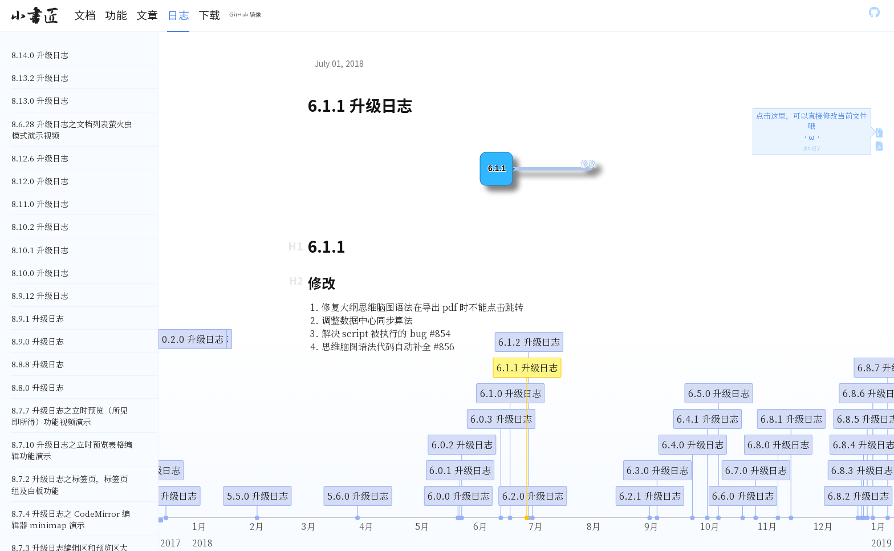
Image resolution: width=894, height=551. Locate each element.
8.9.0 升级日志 (37, 341)
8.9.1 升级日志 (37, 318)
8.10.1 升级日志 (39, 250)
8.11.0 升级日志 (39, 203)
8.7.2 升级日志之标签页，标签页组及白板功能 (69, 484)
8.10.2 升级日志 (39, 226)
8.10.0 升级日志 (39, 272)
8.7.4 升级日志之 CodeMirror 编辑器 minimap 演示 (70, 519)
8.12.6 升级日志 (39, 158)
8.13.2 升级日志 (39, 77)
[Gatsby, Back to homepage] (34, 16)
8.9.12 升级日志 (39, 295)
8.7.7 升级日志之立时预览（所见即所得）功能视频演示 (69, 415)
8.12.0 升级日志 (39, 181)
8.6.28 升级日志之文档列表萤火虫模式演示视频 (71, 129)
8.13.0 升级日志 (39, 100)
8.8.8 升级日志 (37, 364)
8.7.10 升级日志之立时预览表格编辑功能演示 (71, 450)
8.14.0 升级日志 (39, 54)
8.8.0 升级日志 (37, 387)
